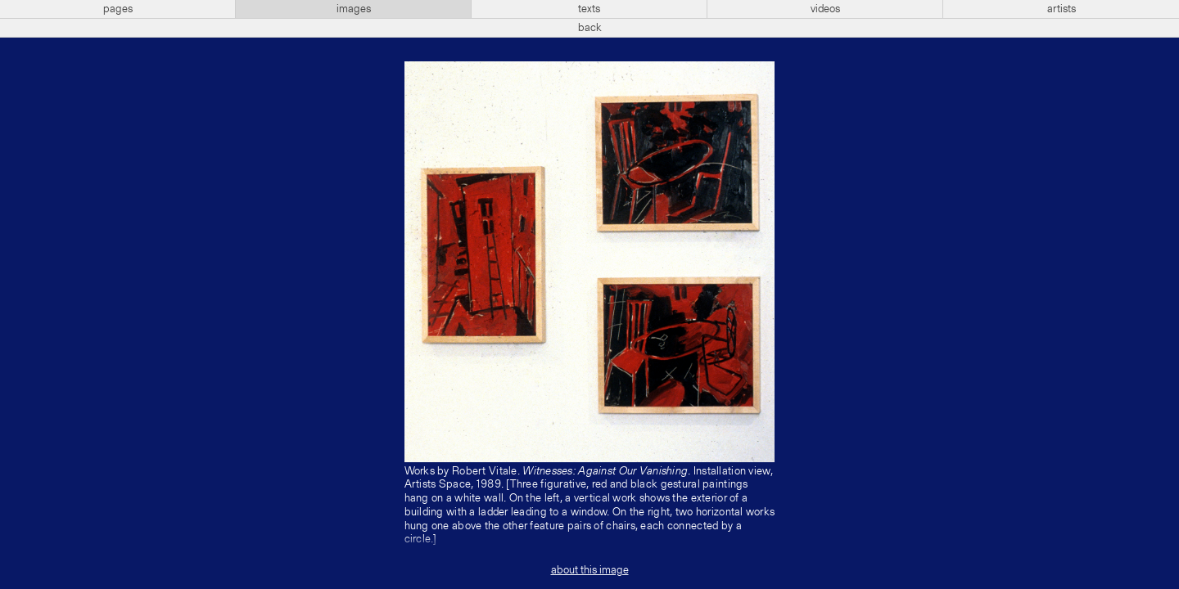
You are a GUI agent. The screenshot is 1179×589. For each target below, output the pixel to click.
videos (825, 9)
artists (1061, 9)
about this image (590, 570)
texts (589, 9)
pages (118, 9)
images (354, 9)
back (590, 28)
